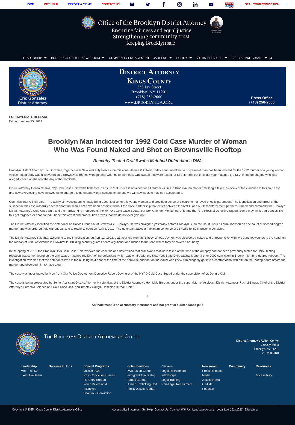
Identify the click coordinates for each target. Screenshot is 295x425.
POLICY (181, 58)
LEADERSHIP (32, 58)
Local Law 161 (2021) (230, 409)
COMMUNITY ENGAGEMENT (129, 58)
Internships (169, 375)
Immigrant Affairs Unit (141, 375)
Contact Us (161, 409)
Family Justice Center (141, 388)
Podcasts (208, 388)
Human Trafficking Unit (142, 384)
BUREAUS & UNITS (64, 58)
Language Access (203, 409)
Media (206, 375)
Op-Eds (207, 384)
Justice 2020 (92, 370)
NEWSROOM (91, 58)
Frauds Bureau (136, 379)
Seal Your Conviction (97, 393)
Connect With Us (180, 409)
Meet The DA (29, 370)
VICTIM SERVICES (209, 58)
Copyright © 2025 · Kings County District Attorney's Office (47, 409)
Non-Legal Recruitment (177, 384)
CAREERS (160, 58)
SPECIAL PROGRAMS (247, 58)
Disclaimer (251, 409)
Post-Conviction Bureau (99, 375)
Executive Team (31, 375)
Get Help (147, 409)
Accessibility (264, 375)
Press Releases (212, 370)
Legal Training (171, 379)
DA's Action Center (139, 370)
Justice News (211, 379)
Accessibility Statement (126, 409)
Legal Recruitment (174, 370)
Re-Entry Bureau (95, 379)
